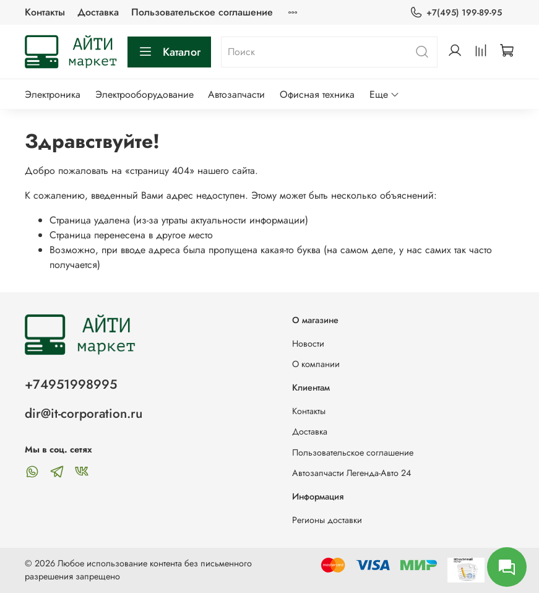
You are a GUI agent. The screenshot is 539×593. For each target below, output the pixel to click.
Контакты (45, 12)
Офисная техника (317, 94)
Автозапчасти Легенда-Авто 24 (351, 473)
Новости (308, 343)
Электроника (52, 94)
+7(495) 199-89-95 (456, 12)
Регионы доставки (327, 520)
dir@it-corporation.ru (83, 413)
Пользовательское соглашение (202, 12)
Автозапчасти (236, 94)
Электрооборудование (144, 94)
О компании (316, 364)
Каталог (169, 52)
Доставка (98, 12)
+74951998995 (71, 384)
